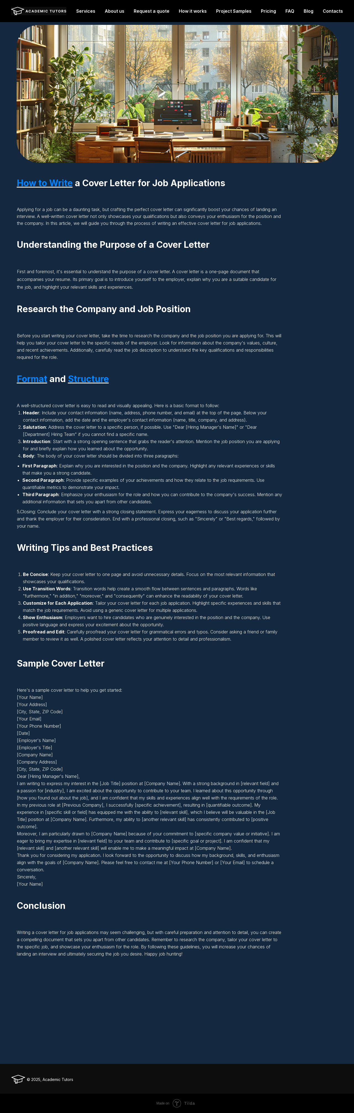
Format (32, 378)
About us (114, 11)
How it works (193, 11)
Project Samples (233, 11)
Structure (88, 378)
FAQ (289, 11)
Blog (308, 11)
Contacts (333, 11)
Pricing (268, 11)
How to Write (45, 183)
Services (85, 11)
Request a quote (151, 11)
